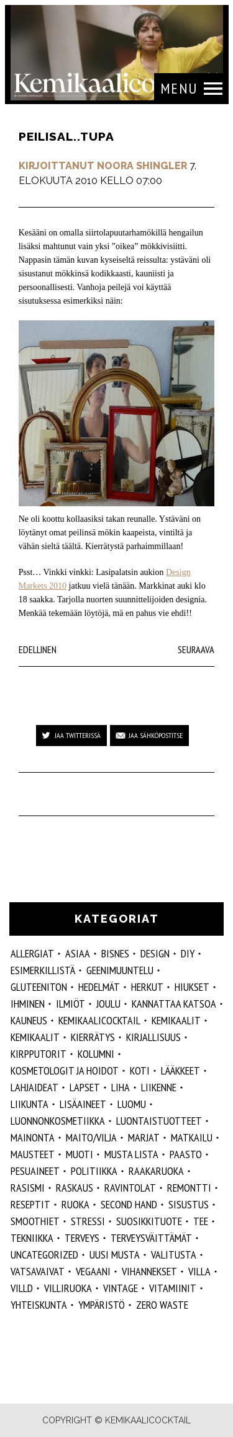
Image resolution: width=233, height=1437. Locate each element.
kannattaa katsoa (174, 1003)
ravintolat (130, 1187)
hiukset (192, 987)
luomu (131, 1104)
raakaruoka (156, 1171)
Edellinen (38, 649)
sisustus (188, 1204)
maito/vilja (91, 1137)
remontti (189, 1187)
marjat (144, 1137)
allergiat (32, 953)
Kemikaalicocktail (99, 1020)
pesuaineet (35, 1171)
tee (200, 1221)
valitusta (173, 1254)
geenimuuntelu (119, 970)
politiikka (94, 1171)
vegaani (93, 1271)
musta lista (131, 1154)
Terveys (82, 1238)
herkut (147, 987)
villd (22, 1288)
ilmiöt (70, 1003)
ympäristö (101, 1305)
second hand (129, 1204)
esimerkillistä (43, 970)
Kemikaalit (176, 1020)
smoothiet (35, 1221)
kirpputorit (38, 1054)
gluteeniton (39, 987)
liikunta (29, 1104)
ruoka (75, 1204)
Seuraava (196, 649)
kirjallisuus (153, 1037)
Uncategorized (44, 1254)
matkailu (191, 1137)
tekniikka (32, 1238)
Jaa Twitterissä (78, 735)
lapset (85, 1087)
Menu (179, 88)
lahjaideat (34, 1087)
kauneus (29, 1020)
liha (120, 1087)
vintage (120, 1288)
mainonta (33, 1137)
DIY (187, 953)
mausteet (33, 1154)
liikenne (158, 1087)
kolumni (96, 1054)
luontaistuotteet (159, 1121)
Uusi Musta (114, 1254)
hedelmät (99, 987)
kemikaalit (35, 1037)
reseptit (30, 1204)
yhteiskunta (39, 1305)
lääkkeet (180, 1070)
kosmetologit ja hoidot (65, 1070)
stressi (88, 1221)
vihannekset (149, 1271)
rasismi (28, 1187)
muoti (79, 1154)
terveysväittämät (151, 1238)
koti (140, 1070)
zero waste (162, 1305)
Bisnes (115, 953)
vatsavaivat (38, 1271)
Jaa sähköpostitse (156, 735)
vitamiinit (172, 1288)
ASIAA (77, 953)
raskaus (74, 1187)
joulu (108, 1003)
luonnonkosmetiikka (58, 1121)
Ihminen (28, 1003)
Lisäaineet (83, 1104)
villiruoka (68, 1288)
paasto (186, 1154)
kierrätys (93, 1037)
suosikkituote (149, 1221)
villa (199, 1271)
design (155, 953)
